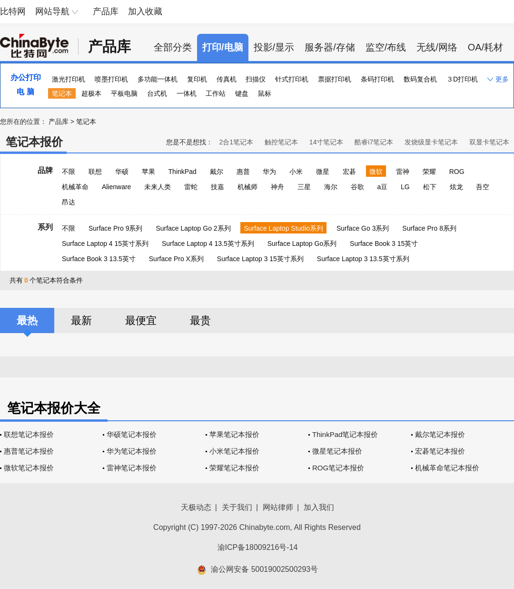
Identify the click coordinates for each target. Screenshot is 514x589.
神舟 (277, 187)
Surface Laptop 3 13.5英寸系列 (363, 259)
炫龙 (456, 187)
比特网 (13, 11)
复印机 (197, 79)
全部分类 (173, 47)
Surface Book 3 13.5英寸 (99, 259)
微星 (322, 171)
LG (405, 187)
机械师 (247, 187)
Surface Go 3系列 (362, 228)
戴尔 (216, 171)
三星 (304, 187)
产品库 (106, 11)
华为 (269, 171)
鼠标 (264, 93)
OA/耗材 (485, 47)
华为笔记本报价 (132, 451)
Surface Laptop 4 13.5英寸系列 (208, 243)
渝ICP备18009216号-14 (257, 547)
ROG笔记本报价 (338, 468)
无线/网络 (436, 47)
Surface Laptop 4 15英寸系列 (105, 243)
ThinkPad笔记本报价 (345, 434)
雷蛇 (191, 187)
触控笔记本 (281, 142)
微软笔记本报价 (29, 468)
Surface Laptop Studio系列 (283, 228)
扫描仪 (256, 79)
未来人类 (157, 187)
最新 (81, 320)
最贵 (200, 320)
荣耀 (429, 171)
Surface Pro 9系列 (116, 228)
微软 (376, 171)
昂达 (68, 202)
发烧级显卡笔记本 (431, 142)
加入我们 (319, 507)
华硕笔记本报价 (132, 434)
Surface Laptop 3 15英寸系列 (260, 259)
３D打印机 (462, 79)
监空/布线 (386, 47)
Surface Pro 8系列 (429, 228)
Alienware (116, 187)
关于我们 (237, 507)
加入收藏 (145, 11)
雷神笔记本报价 (132, 468)
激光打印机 (68, 79)
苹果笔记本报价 (234, 434)
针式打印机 (291, 79)
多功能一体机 (158, 79)
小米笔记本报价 (234, 451)
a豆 (382, 187)
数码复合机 (420, 79)
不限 (68, 171)
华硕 (121, 171)
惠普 (243, 171)
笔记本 (62, 93)
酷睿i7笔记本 (374, 142)
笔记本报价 (34, 141)
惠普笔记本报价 (29, 451)
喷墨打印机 (111, 79)
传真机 (227, 79)
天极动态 (196, 507)
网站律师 (278, 507)
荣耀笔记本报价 (234, 468)
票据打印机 (334, 79)
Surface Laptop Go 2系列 (193, 228)
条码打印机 (377, 79)
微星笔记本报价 (337, 451)
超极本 (91, 93)
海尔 (330, 187)
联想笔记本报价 (29, 434)
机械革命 (75, 187)
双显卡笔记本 (489, 142)
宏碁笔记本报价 (440, 451)
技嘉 (217, 187)
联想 (95, 171)
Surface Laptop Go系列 (302, 243)
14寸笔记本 (326, 142)
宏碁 (349, 171)
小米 (296, 171)
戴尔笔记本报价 (440, 434)
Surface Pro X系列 (176, 259)
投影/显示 (274, 47)
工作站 (216, 93)
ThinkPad (182, 171)
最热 (27, 320)
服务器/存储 (330, 47)
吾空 (482, 187)
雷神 (402, 171)
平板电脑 (124, 93)
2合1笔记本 (236, 142)
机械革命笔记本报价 (447, 468)
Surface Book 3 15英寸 (384, 243)
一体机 (187, 93)
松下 (429, 187)
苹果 (148, 171)
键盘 (241, 93)
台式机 (157, 93)
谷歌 (357, 187)
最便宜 (141, 320)
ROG (457, 171)
